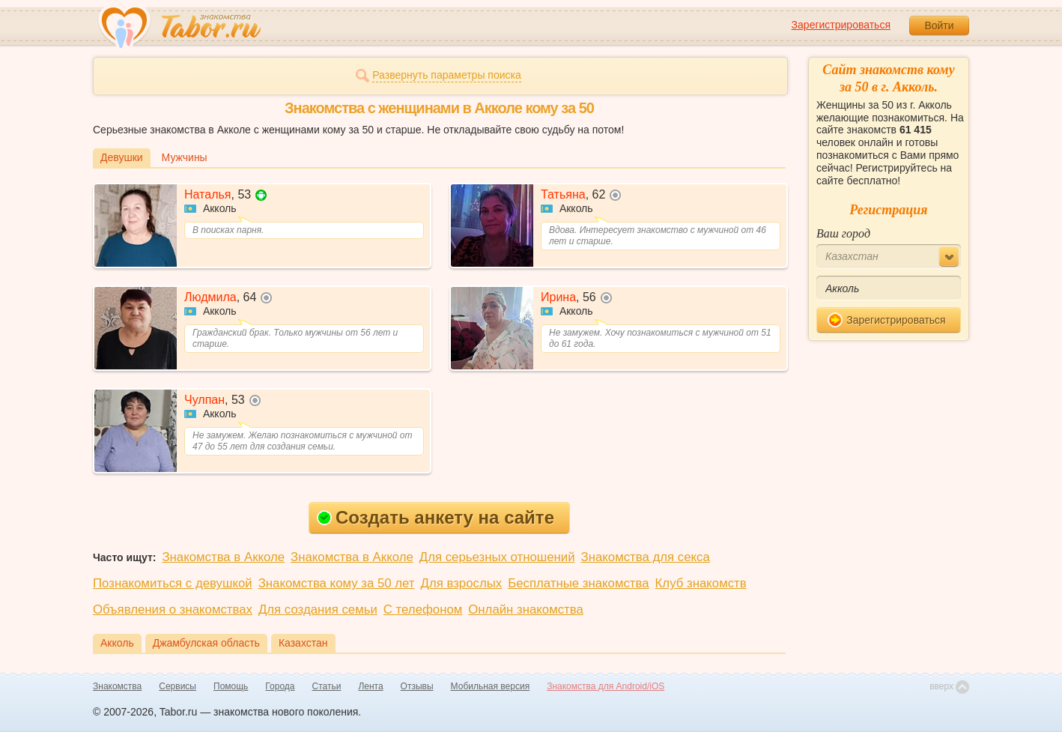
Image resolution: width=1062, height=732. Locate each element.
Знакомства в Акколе (223, 557)
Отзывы (417, 686)
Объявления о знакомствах (172, 609)
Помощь (230, 686)
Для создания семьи (317, 609)
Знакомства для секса (645, 557)
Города (279, 686)
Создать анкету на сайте (435, 517)
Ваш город (843, 233)
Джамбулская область (206, 643)
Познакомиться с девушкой (172, 583)
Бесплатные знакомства (578, 583)
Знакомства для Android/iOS (605, 686)
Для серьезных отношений (497, 557)
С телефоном (422, 609)
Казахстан (303, 643)
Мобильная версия (490, 686)
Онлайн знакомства (525, 609)
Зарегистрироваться (841, 25)
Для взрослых (462, 583)
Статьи (327, 686)
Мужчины (184, 157)
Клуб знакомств (701, 583)
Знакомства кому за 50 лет (336, 583)
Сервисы (177, 686)
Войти (938, 25)
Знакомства (117, 686)
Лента (370, 686)
